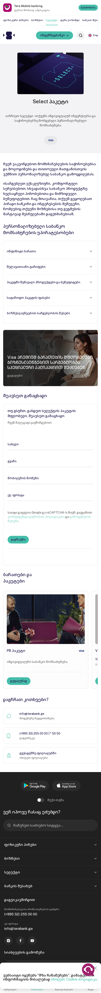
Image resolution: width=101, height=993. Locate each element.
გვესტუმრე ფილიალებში (37, 753)
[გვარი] (50, 461)
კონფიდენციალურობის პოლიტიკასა (36, 516)
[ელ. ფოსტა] (50, 495)
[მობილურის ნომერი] (50, 478)
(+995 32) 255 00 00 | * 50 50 (39, 733)
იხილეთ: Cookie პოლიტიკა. (74, 979)
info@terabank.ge (31, 713)
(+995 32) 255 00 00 (20, 914)
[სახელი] (50, 444)
